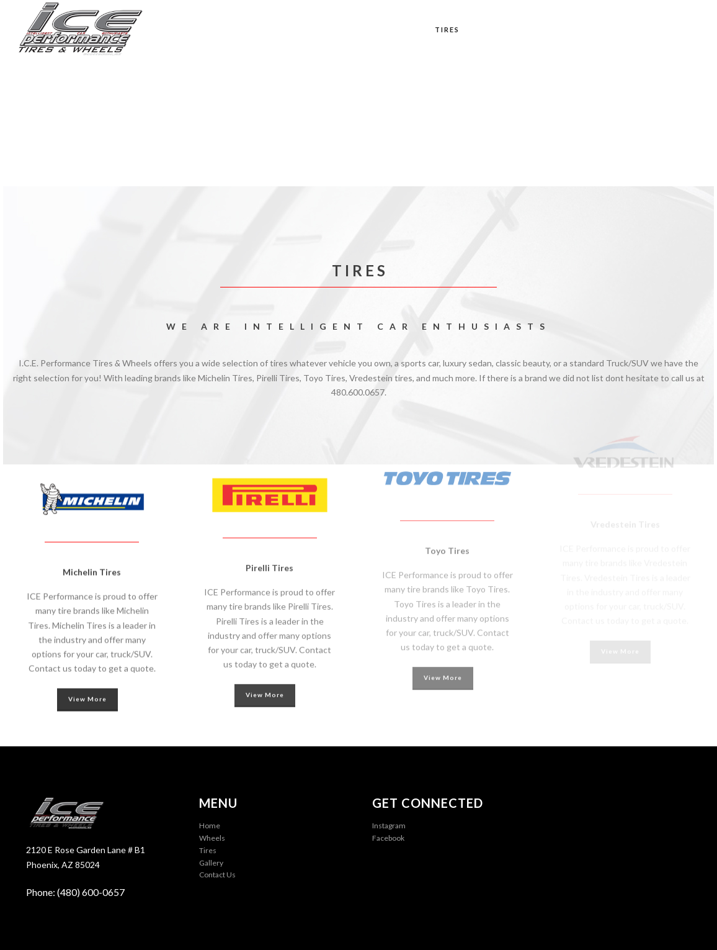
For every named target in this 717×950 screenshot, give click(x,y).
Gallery (551, 29)
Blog (601, 29)
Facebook (388, 838)
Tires (447, 29)
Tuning (495, 29)
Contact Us (661, 29)
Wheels (398, 29)
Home (350, 29)
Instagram (389, 825)
